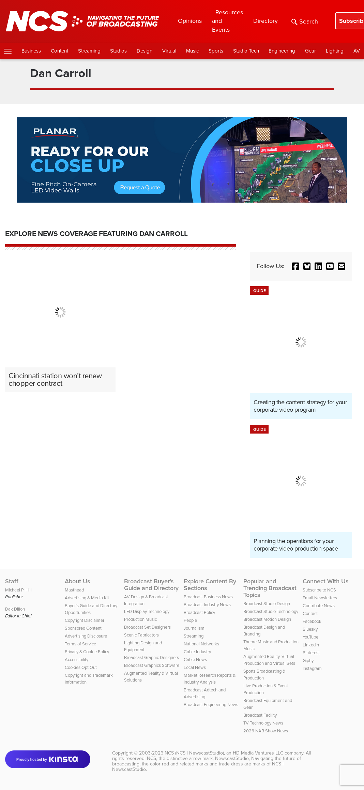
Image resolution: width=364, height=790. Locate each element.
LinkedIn (311, 645)
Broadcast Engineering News (211, 704)
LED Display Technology (146, 611)
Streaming (89, 51)
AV (356, 51)
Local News (195, 667)
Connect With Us (326, 581)
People (190, 620)
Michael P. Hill (18, 590)
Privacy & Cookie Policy (87, 651)
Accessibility (76, 659)
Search (304, 21)
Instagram (312, 668)
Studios (118, 51)
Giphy (308, 660)
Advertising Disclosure (86, 636)
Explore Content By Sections (210, 584)
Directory (265, 20)
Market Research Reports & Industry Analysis (210, 678)
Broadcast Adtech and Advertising (205, 693)
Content (59, 51)
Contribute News (319, 605)
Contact (310, 613)
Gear (310, 51)
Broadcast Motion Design (267, 619)
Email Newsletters (320, 598)
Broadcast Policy (199, 612)
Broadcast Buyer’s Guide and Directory (151, 584)
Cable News (195, 659)
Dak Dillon (15, 609)
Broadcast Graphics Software (151, 665)
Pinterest (311, 652)
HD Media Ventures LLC (258, 753)
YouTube (310, 637)
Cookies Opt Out (81, 667)
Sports (216, 51)
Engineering (282, 51)
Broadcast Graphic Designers (151, 657)
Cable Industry (197, 651)
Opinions (190, 20)
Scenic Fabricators (141, 635)
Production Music (140, 619)
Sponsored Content (83, 628)
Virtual (169, 51)
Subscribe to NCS (319, 590)
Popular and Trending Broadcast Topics (270, 588)
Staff (11, 581)
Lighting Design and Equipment (143, 646)
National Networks (201, 644)
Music (192, 51)
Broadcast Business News (208, 597)
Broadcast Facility (260, 715)
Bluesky (310, 629)
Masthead (74, 590)
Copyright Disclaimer (84, 620)
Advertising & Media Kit (87, 598)
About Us (77, 581)
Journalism (194, 628)
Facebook (312, 621)
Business (31, 51)
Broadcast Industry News (207, 604)
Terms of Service (80, 644)
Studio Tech (246, 51)
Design (144, 51)
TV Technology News (263, 723)
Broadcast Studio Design (266, 603)
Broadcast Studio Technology (270, 611)
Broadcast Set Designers (147, 627)
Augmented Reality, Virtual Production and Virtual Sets (269, 660)
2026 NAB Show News (265, 731)
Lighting (335, 51)
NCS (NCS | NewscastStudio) (194, 753)
